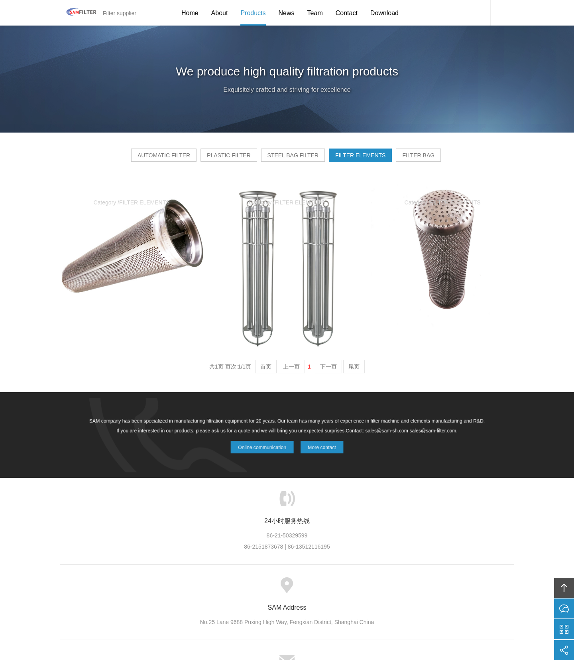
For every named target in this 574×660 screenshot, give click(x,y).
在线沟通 (564, 608)
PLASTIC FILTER (213, 158)
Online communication (265, 446)
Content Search (502, 13)
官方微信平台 (564, 629)
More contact (316, 446)
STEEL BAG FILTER (292, 158)
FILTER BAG (448, 158)
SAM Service (478, 13)
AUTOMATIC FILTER (133, 158)
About (219, 13)
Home (190, 13)
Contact (347, 13)
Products (252, 13)
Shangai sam (268, 630)
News (287, 13)
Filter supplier (78, 12)
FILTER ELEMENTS (375, 158)
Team (315, 13)
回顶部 (564, 588)
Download (384, 13)
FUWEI (363, 630)
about (202, 589)
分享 (564, 650)
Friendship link (384, 589)
